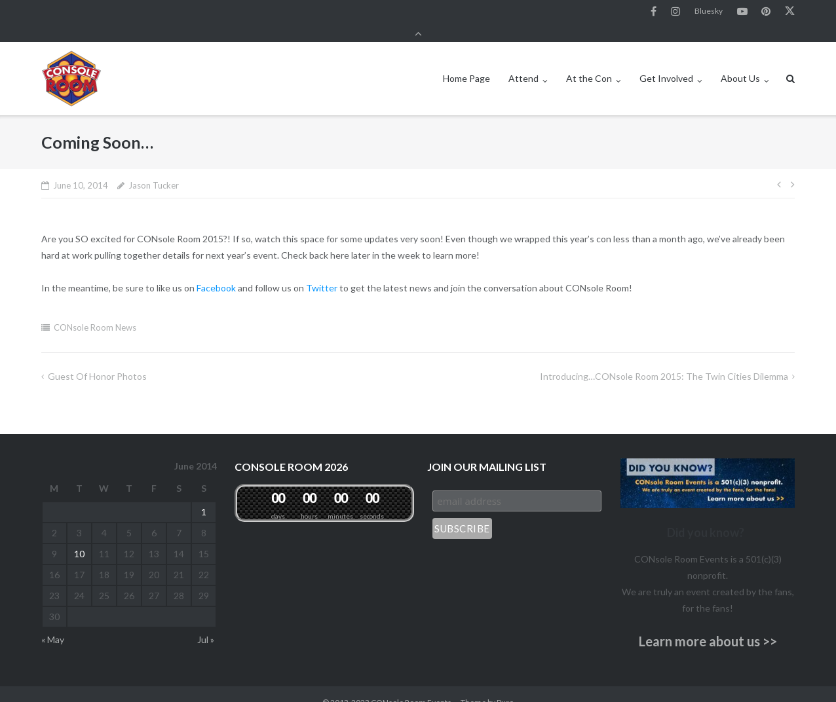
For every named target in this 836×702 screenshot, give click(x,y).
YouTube (742, 12)
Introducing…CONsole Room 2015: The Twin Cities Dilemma (664, 359)
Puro (505, 685)
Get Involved (666, 61)
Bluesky (708, 12)
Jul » (205, 622)
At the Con (589, 61)
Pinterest (765, 12)
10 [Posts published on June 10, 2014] (79, 536)
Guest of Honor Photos (97, 359)
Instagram (675, 12)
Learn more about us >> (708, 624)
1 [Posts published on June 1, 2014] (203, 494)
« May (52, 622)
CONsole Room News (95, 310)
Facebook (653, 12)
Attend (523, 61)
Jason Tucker (153, 168)
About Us (740, 61)
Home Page (466, 61)
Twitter (790, 12)
